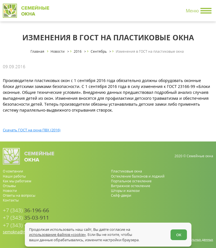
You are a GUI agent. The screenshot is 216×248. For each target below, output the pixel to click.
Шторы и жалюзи (125, 190)
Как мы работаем (17, 181)
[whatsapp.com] (191, 221)
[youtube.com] (200, 221)
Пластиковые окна (126, 171)
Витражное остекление (130, 185)
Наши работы (14, 176)
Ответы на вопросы (19, 195)
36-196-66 (26, 210)
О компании (13, 171)
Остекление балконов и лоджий (138, 176)
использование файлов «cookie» (57, 234)
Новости (10, 190)
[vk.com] (209, 221)
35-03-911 (26, 217)
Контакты (11, 200)
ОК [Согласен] (178, 234)
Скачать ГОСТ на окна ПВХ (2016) (31, 129)
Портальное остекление (131, 181)
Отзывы (9, 185)
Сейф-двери (121, 195)
